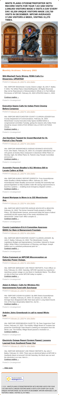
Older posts (8, 368)
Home (6, 66)
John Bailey (31, 82)
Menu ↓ (52, 66)
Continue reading (11, 97)
